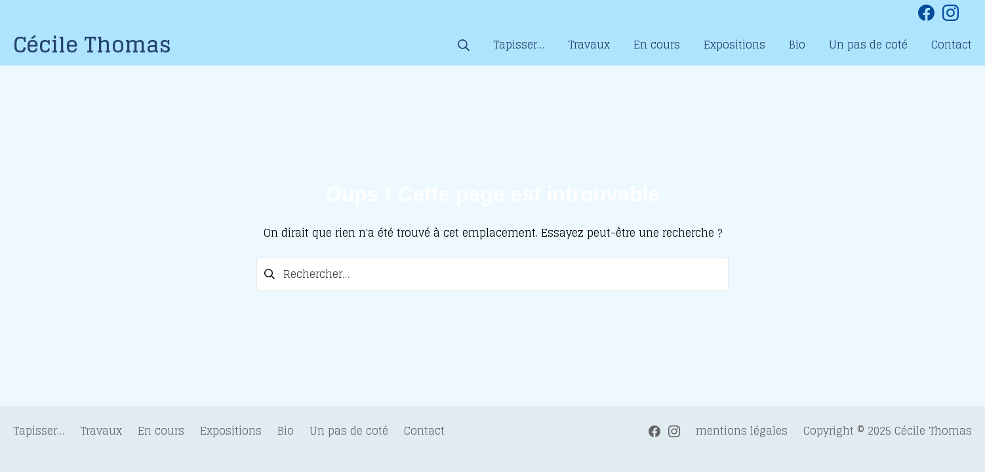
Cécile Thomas (933, 431)
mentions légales (742, 431)
